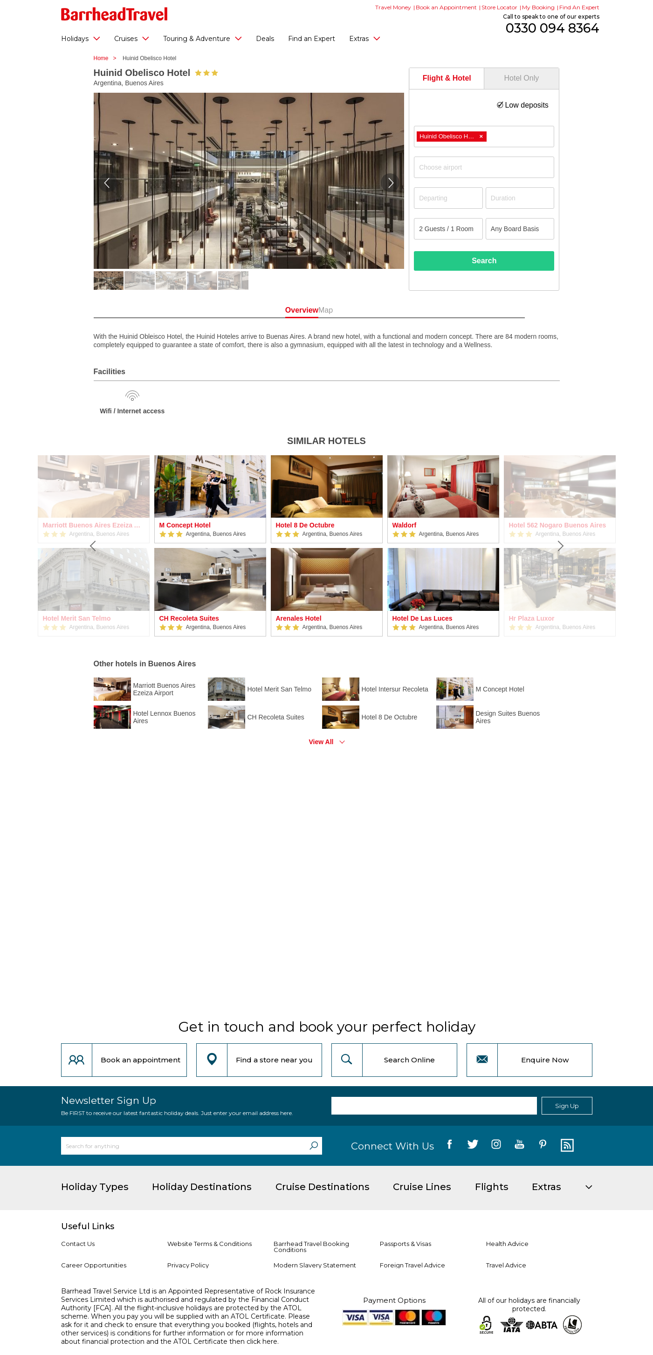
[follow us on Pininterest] (543, 1146)
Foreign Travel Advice (412, 1265)
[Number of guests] (448, 229)
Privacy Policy (188, 1265)
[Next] (560, 546)
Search (484, 261)
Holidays (80, 38)
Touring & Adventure (202, 38)
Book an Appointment (446, 7)
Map (368, 310)
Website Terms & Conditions (209, 1243)
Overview (284, 310)
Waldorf (404, 525)
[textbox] (488, 167)
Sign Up (567, 1105)
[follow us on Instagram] (496, 1146)
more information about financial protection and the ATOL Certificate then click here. (182, 1337)
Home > (107, 58)
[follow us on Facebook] (449, 1146)
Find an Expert (311, 38)
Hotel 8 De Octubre (305, 525)
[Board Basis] (520, 229)
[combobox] (484, 136)
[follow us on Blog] (566, 1146)
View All (321, 742)
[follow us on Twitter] (473, 1146)
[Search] (313, 1146)
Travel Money (393, 7)
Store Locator (499, 7)
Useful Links (87, 1226)
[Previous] (93, 546)
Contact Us (78, 1243)
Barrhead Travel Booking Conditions (311, 1246)
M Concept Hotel (185, 525)
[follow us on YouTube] (519, 1146)
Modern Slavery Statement (315, 1265)
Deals (265, 38)
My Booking (538, 7)
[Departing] (448, 198)
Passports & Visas (405, 1243)
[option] (210, 546)
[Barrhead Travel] (114, 14)
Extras (364, 38)
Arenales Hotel (299, 618)
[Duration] (520, 198)
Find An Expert (579, 7)
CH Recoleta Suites (189, 618)
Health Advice (507, 1243)
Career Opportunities (93, 1265)
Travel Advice (506, 1265)
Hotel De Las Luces (422, 618)
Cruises (131, 38)
